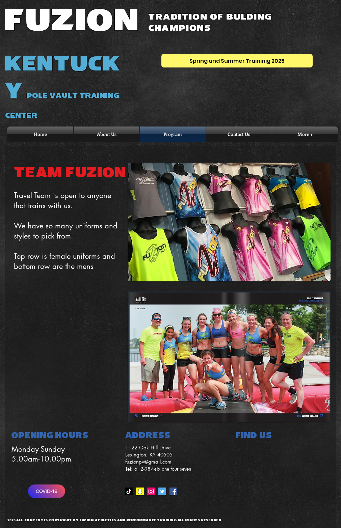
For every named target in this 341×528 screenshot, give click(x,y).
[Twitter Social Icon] (162, 491)
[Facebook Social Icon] (173, 491)
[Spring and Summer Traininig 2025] (237, 60)
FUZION (72, 20)
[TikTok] (129, 491)
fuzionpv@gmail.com (148, 461)
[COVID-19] (46, 491)
